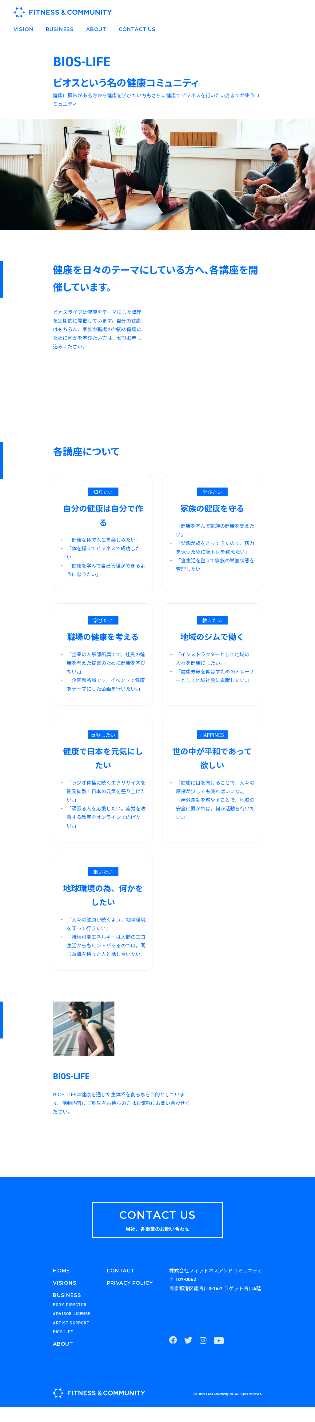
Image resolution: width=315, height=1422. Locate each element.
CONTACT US (137, 29)
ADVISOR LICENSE (71, 1329)
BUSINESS (60, 29)
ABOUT (96, 29)
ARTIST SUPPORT (71, 1338)
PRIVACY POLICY (130, 1298)
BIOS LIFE (63, 1347)
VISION (24, 29)
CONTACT (121, 1286)
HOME (61, 1286)
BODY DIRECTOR (70, 1320)
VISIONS (65, 1298)
